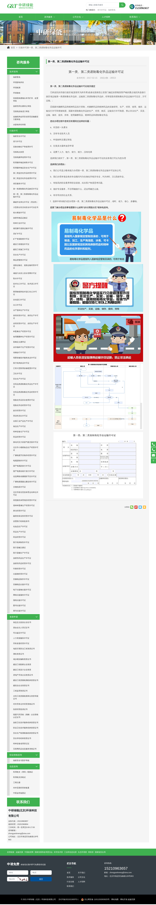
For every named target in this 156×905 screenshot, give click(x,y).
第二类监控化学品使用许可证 (24, 179)
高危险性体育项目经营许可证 (24, 501)
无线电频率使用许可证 (22, 158)
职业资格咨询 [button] (24, 755)
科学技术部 (58, 853)
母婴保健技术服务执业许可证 (24, 358)
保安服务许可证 (19, 184)
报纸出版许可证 (19, 601)
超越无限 (19, 853)
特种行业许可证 (19, 224)
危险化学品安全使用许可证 (24, 401)
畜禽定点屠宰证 (19, 343)
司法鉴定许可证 (19, 633)
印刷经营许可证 (19, 569)
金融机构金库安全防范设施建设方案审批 (25, 118)
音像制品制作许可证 (21, 580)
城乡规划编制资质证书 (22, 660)
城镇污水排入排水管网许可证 (24, 274)
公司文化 (81, 878)
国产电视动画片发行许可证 (24, 472)
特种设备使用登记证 (21, 744)
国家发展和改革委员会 (44, 853)
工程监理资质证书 (20, 691)
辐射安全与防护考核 (21, 761)
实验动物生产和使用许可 (23, 147)
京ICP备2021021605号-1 (68, 900)
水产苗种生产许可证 (21, 311)
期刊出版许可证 (19, 611)
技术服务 (70, 878)
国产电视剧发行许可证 (22, 466)
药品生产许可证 (19, 532)
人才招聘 (81, 882)
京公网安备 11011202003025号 (95, 900)
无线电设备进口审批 (21, 112)
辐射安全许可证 (19, 137)
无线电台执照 (18, 153)
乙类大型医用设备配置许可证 (24, 369)
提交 (41, 880)
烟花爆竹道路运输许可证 (23, 229)
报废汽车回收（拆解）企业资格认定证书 (25, 716)
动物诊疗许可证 (19, 353)
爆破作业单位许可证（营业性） (25, 203)
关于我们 (81, 873)
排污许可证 (17, 142)
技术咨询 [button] (24, 72)
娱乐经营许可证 (19, 411)
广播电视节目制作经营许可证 (24, 456)
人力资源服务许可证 (21, 639)
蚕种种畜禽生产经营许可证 (24, 506)
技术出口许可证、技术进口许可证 (25, 285)
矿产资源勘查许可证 (21, 240)
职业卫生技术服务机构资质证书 (25, 728)
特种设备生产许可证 (21, 432)
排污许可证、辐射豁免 (106, 10)
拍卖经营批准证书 (20, 710)
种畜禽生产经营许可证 (22, 332)
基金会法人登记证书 (21, 628)
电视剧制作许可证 (20, 461)
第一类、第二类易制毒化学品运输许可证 (25, 196)
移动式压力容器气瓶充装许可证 (25, 443)
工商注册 (16, 783)
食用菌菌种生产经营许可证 (24, 337)
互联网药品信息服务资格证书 (24, 749)
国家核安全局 (100, 853)
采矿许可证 (17, 234)
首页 (13, 48)
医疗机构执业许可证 (21, 364)
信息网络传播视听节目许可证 (24, 477)
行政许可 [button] (24, 131)
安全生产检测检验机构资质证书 (25, 734)
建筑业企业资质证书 (21, 686)
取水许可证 (17, 279)
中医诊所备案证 (19, 794)
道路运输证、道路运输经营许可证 (25, 267)
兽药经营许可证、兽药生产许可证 (25, 317)
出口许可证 (17, 306)
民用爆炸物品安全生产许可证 (24, 168)
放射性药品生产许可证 (22, 559)
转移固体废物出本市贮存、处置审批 (25, 100)
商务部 (91, 853)
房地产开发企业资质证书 (23, 676)
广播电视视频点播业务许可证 (24, 482)
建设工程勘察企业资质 (22, 665)
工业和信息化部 (70, 853)
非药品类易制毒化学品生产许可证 (25, 386)
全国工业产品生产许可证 (23, 422)
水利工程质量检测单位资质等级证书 (25, 698)
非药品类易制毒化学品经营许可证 (25, 394)
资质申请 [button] (24, 617)
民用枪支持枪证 (19, 778)
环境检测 (16, 88)
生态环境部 (82, 853)
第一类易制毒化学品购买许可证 (25, 189)
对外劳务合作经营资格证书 (24, 705)
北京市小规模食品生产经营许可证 (25, 449)
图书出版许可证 (19, 606)
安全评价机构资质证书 (22, 739)
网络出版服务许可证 (21, 596)
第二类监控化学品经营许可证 (24, 174)
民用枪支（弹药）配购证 (23, 773)
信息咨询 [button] (24, 767)
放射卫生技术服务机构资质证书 (25, 723)
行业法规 (70, 882)
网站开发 (123, 900)
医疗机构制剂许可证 (21, 543)
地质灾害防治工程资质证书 (24, 649)
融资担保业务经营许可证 (23, 517)
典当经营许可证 (19, 511)
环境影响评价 (18, 83)
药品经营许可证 (19, 437)
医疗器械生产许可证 (21, 553)
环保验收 (16, 93)
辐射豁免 (16, 78)
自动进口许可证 (19, 300)
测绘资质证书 (18, 655)
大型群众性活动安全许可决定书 (25, 208)
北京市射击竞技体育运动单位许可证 (25, 494)
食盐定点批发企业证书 (22, 623)
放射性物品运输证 (20, 218)
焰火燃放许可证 (19, 213)
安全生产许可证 (19, 255)
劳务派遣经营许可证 (21, 644)
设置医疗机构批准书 (21, 522)
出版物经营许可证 (20, 574)
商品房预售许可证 (20, 261)
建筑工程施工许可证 (21, 250)
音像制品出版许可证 (21, 585)
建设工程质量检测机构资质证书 (25, 681)
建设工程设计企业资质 (22, 670)
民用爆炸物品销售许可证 (23, 163)
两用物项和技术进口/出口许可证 (25, 293)
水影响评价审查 (19, 125)
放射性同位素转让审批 (22, 107)
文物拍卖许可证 (19, 488)
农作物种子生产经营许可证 (24, 348)
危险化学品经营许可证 (22, 406)
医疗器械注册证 (19, 548)
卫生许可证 (17, 374)
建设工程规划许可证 (21, 245)
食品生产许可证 (19, 427)
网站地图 (115, 900)
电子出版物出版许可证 (22, 590)
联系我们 (70, 887)
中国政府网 (28, 853)
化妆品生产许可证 (20, 527)
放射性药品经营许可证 (22, 564)
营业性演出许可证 (20, 416)
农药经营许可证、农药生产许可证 (25, 325)
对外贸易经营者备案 (21, 788)
